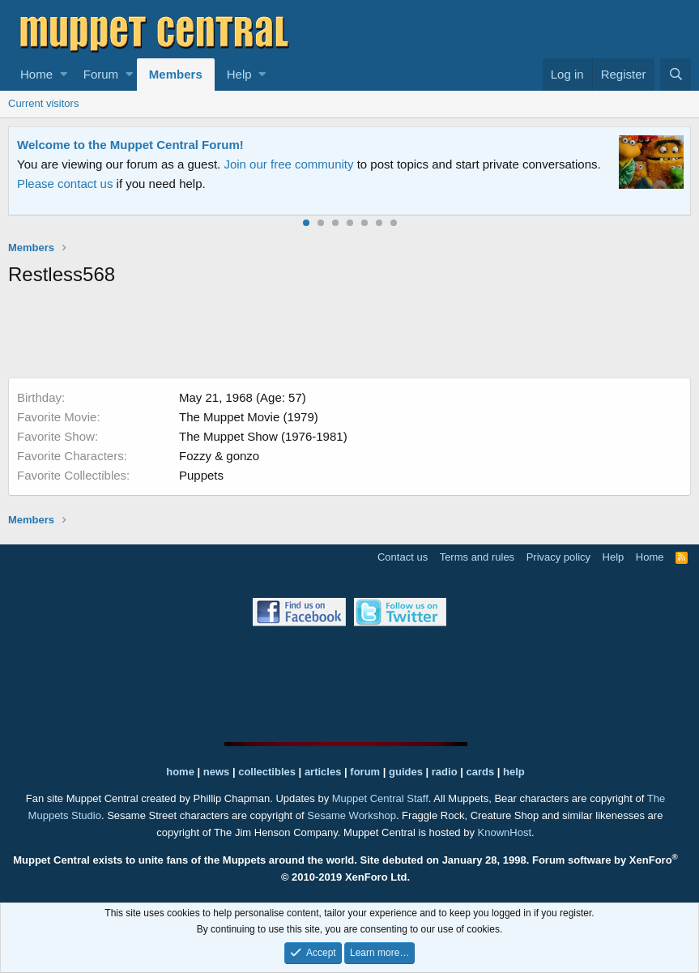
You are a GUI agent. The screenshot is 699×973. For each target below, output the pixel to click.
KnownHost (504, 832)
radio (445, 772)
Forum (100, 74)
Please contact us (65, 183)
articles (324, 772)
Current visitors (43, 103)
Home (36, 74)
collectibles (267, 772)
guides (406, 772)
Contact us (402, 557)
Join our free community (288, 164)
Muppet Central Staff (380, 798)
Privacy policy (558, 557)
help (514, 772)
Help (239, 74)
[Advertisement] (350, 335)
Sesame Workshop (351, 815)
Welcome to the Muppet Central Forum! (130, 144)
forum (365, 772)
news (216, 772)
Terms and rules (477, 557)
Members (175, 74)
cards (480, 772)
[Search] (675, 74)
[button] (63, 74)
